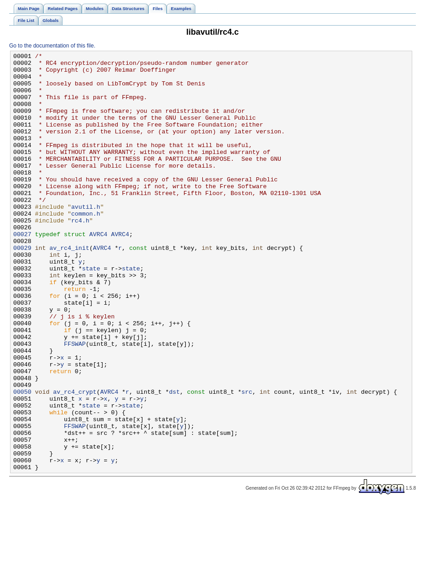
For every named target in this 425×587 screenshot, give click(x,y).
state (91, 312)
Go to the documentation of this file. (52, 45)
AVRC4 (98, 271)
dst (174, 460)
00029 (22, 287)
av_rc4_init (69, 287)
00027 (22, 271)
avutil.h (85, 238)
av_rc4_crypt (74, 460)
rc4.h (80, 254)
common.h (85, 246)
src (246, 460)
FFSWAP (75, 402)
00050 (22, 460)
